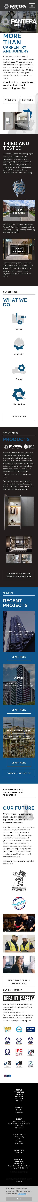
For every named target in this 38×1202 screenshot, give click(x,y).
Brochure (19, 1152)
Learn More (19, 657)
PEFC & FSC (19, 1127)
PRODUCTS (19, 1098)
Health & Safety (19, 1137)
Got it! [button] (19, 1199)
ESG (19, 1139)
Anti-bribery (19, 1125)
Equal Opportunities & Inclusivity (19, 1123)
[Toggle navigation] (32, 5)
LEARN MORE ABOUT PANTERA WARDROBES (19, 575)
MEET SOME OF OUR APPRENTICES (19, 982)
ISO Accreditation (19, 1121)
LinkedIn (19, 1110)
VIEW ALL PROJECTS (19, 773)
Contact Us (19, 1112)
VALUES (19, 1101)
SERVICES (27, 100)
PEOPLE (19, 1090)
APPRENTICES (19, 1092)
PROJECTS (10, 100)
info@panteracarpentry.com (19, 1172)
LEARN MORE (19, 416)
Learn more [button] (22, 1194)
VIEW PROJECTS (19, 211)
